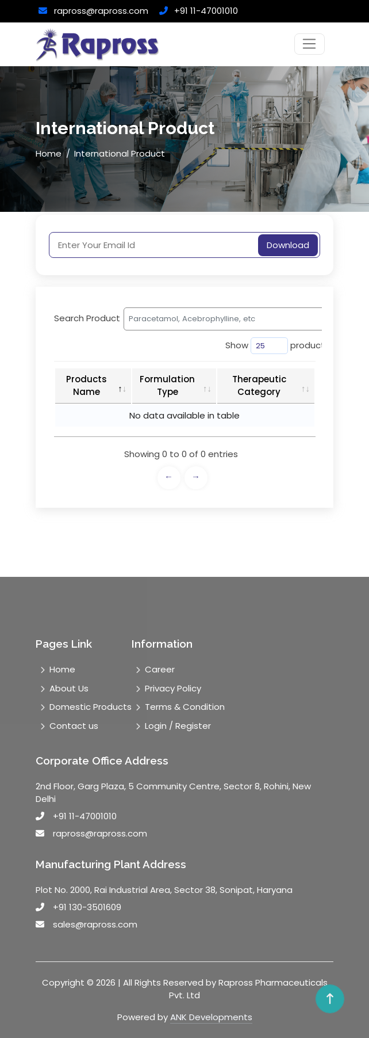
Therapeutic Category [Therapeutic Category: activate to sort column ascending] (259, 385)
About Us (69, 688)
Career (160, 669)
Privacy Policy (173, 688)
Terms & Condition (185, 707)
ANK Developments (211, 1017)
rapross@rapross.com (101, 11)
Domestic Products (90, 707)
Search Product (167, 318)
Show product (267, 345)
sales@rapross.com (95, 924)
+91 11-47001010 (206, 11)
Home (49, 153)
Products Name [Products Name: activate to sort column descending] (86, 385)
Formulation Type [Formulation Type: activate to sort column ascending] (167, 385)
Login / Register (178, 726)
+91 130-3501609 (87, 907)
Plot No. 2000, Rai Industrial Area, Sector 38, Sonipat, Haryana (164, 890)
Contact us (73, 726)
